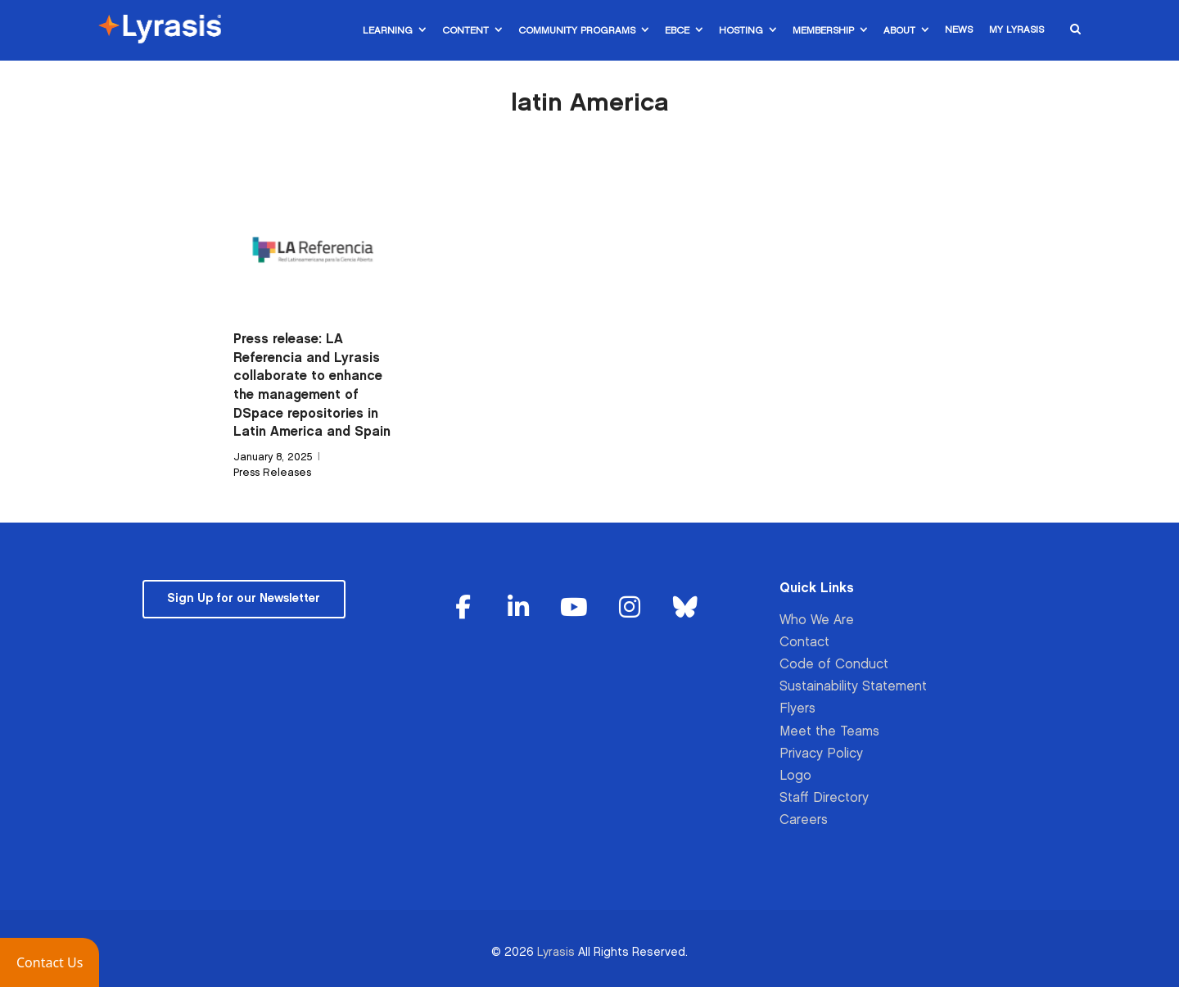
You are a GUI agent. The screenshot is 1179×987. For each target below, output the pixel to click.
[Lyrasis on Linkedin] (519, 608)
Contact (804, 642)
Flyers (797, 709)
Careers (803, 820)
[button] (49, 962)
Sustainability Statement (853, 687)
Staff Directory (824, 798)
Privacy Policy (821, 754)
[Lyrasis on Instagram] (629, 608)
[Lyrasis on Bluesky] (685, 608)
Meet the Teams (829, 732)
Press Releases (272, 473)
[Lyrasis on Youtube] (574, 608)
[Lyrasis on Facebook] (463, 608)
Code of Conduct (833, 665)
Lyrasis (556, 952)
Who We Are (816, 620)
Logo (795, 776)
